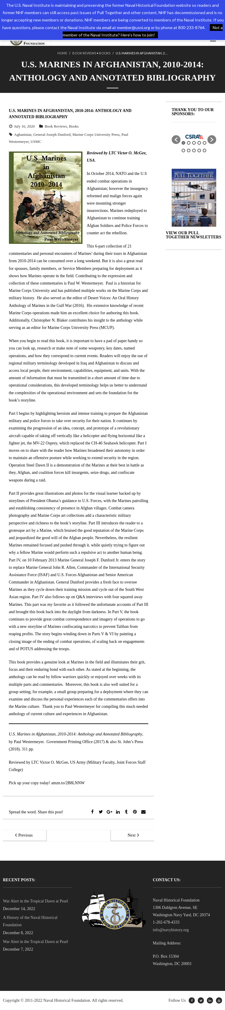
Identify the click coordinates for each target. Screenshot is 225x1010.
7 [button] (188, 150)
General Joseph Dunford (52, 134)
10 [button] (204, 150)
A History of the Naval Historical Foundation (30, 921)
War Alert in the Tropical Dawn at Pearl (35, 901)
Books (104, 53)
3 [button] (194, 143)
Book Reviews (84, 53)
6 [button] (183, 150)
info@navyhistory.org (171, 930)
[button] (176, 139)
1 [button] (183, 143)
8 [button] (194, 150)
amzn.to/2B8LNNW (68, 783)
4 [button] (199, 143)
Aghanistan (22, 134)
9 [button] (199, 150)
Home (62, 53)
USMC (35, 141)
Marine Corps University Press (96, 134)
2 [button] (188, 143)
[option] (194, 136)
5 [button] (204, 143)
